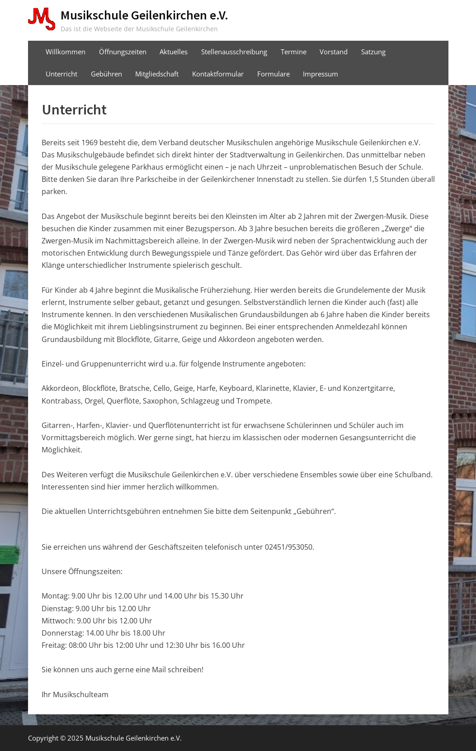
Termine (293, 51)
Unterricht (61, 73)
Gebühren (106, 73)
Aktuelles (174, 51)
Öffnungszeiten (122, 51)
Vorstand (334, 51)
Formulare (273, 73)
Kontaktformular (218, 73)
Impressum (320, 73)
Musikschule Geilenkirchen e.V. (144, 15)
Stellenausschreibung (234, 51)
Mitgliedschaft (157, 73)
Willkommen (65, 51)
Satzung (373, 51)
